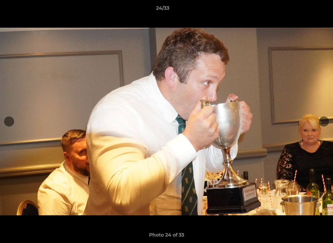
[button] (305, 10)
